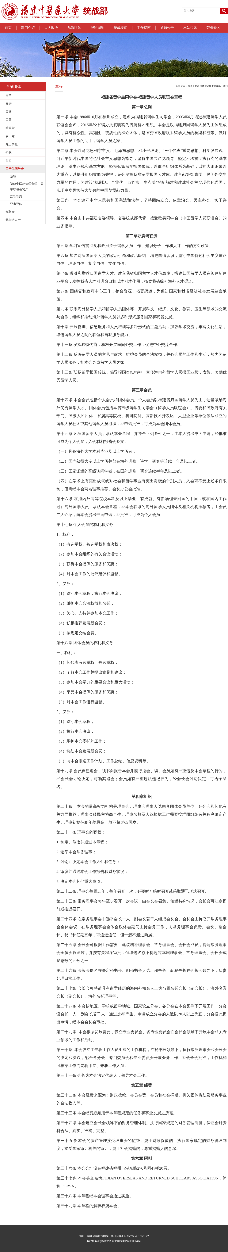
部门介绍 (28, 28)
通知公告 (167, 28)
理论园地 (97, 28)
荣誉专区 (213, 28)
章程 (225, 86)
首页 (8, 28)
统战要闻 (120, 28)
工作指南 (144, 28)
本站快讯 (190, 28)
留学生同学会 (213, 86)
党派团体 (74, 28)
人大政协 (51, 28)
